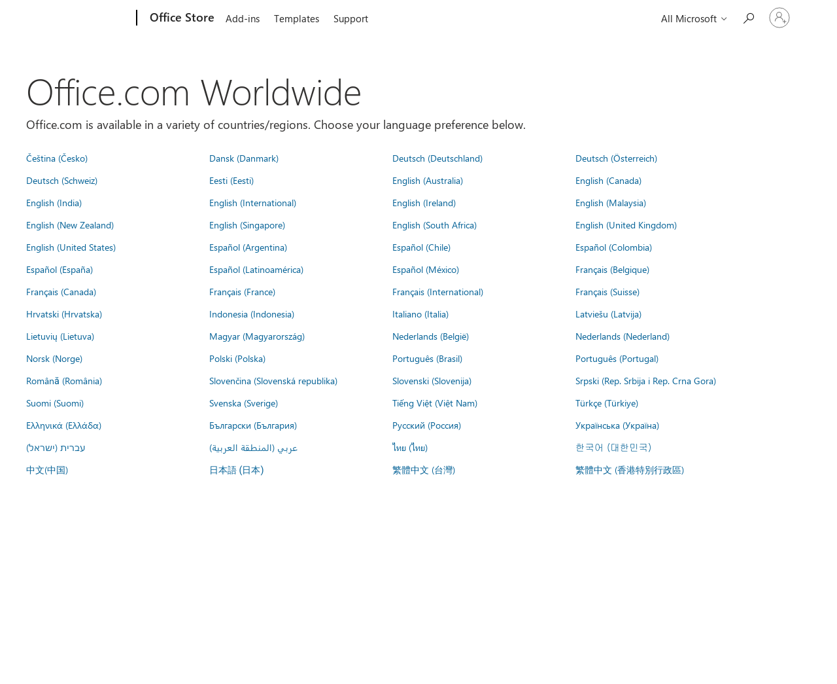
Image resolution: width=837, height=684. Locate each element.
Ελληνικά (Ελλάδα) (63, 424)
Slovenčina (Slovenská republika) (273, 380)
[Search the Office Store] (748, 16)
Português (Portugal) (616, 358)
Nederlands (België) (430, 335)
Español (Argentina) (248, 246)
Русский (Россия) (426, 424)
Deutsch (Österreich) (616, 157)
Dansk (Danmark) (244, 157)
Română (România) (64, 380)
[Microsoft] (86, 18)
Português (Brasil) (427, 358)
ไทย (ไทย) (410, 447)
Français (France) (242, 291)
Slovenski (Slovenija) (431, 380)
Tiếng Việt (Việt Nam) (434, 402)
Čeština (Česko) (57, 157)
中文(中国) (47, 469)
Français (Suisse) (607, 291)
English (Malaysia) (610, 202)
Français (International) (437, 291)
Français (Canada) (61, 291)
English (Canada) (608, 180)
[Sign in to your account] (779, 17)
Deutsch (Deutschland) (437, 157)
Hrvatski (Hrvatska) (64, 313)
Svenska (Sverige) (243, 402)
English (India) (54, 202)
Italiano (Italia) (420, 313)
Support (350, 18)
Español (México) (425, 269)
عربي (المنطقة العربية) (253, 447)
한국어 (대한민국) (613, 447)
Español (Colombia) (613, 246)
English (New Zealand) (70, 224)
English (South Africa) (434, 224)
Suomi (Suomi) (55, 402)
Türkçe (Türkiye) (606, 402)
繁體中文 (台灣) (423, 469)
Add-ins (243, 18)
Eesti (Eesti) (231, 180)
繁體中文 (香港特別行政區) (629, 469)
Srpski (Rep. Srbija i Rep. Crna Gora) (645, 380)
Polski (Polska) (237, 358)
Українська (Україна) (617, 424)
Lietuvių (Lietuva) (60, 335)
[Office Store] (180, 18)
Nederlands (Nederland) (622, 335)
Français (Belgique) (612, 269)
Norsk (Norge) (54, 358)
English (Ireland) (424, 202)
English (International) (252, 202)
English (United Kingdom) (626, 224)
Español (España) (59, 269)
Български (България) (253, 424)
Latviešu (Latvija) (608, 313)
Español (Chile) (421, 246)
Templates (296, 18)
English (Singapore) (247, 224)
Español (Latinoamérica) (256, 269)
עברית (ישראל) (55, 447)
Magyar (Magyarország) (257, 335)
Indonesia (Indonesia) (251, 313)
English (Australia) (427, 180)
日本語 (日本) (236, 470)
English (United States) (71, 246)
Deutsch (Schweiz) (61, 180)
